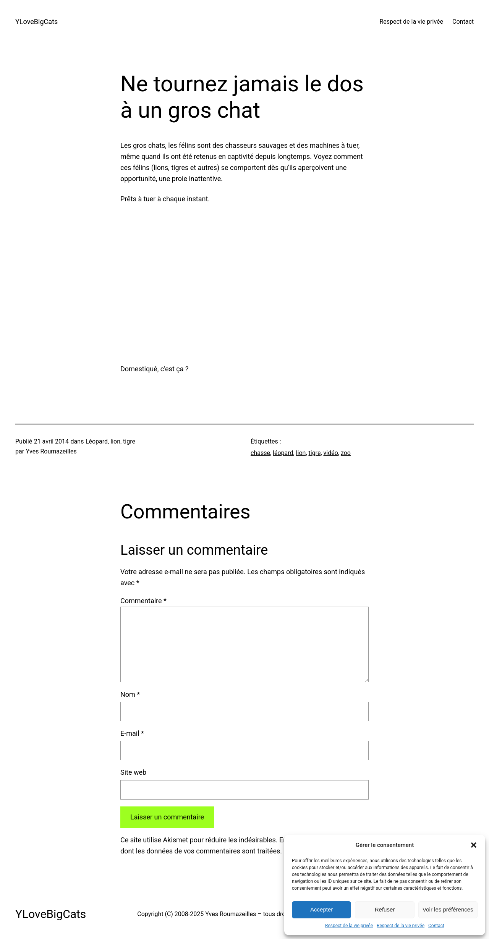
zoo (346, 453)
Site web (133, 772)
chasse (260, 453)
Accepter (321, 909)
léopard (283, 453)
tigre (129, 441)
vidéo (331, 453)
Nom (130, 694)
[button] (474, 845)
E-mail (132, 733)
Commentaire (143, 601)
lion (115, 441)
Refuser (385, 909)
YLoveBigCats (36, 22)
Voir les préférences (448, 909)
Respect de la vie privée (349, 925)
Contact (436, 925)
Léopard (97, 441)
